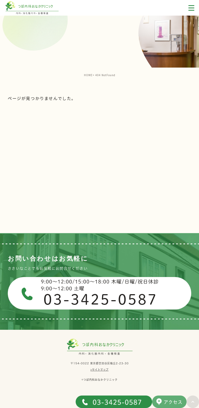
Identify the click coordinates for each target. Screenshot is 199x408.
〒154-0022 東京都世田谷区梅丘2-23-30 (99, 363)
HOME (88, 75)
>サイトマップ (99, 369)
